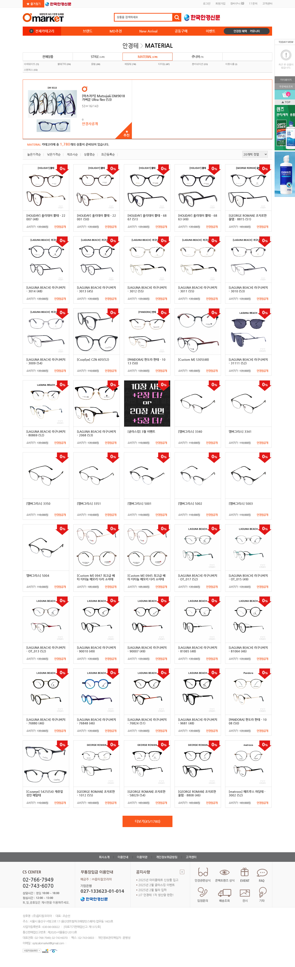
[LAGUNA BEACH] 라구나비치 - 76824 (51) (147, 721)
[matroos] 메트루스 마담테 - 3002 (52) (247, 793)
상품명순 (89, 154)
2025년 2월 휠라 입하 (152, 890)
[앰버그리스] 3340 (190, 431)
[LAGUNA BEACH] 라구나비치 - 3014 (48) (45, 289)
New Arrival (148, 31)
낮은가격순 (54, 154)
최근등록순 (108, 154)
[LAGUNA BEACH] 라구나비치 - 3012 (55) (147, 289)
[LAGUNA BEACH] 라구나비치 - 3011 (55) (197, 289)
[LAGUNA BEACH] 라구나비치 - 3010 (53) (248, 289)
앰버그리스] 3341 (240, 431)
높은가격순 (34, 154)
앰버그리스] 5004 (37, 575)
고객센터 (267, 3)
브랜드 (87, 31)
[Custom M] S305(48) (193, 359)
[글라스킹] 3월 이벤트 (141, 431)
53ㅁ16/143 (90, 106)
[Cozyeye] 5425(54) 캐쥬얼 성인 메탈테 (44, 793)
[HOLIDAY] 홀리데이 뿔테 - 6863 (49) (197, 217)
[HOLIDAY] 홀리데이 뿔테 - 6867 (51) (147, 217)
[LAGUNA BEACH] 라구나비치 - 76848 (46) (96, 721)
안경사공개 (90, 124)
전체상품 (47, 56)
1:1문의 (253, 3)
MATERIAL (147, 57)
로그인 (206, 3)
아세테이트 (31, 64)
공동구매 (181, 31)
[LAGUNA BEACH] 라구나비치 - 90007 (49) (147, 649)
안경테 (130, 45)
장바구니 (237, 3)
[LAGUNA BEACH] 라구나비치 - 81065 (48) (197, 649)
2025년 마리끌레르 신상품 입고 (158, 880)
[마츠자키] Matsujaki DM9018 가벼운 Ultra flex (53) (103, 97)
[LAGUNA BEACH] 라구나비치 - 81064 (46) (248, 649)
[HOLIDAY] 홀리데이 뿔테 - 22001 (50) (96, 217)
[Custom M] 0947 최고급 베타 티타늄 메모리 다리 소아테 (96, 577)
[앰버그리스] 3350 (38, 503)
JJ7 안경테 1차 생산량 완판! (156, 895)
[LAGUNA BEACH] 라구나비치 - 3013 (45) (96, 289)
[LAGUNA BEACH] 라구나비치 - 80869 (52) (45, 433)
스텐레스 (30, 69)
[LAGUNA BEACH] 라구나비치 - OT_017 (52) (197, 577)
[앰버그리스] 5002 (190, 503)
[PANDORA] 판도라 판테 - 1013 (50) (146, 361)
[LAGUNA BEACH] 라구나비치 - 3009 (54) (45, 361)
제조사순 (72, 154)
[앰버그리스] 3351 (89, 503)
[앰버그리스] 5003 (241, 503)
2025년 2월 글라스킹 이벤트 (156, 885)
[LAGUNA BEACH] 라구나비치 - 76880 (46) (45, 721)
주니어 (197, 57)
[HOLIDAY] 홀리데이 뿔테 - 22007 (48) (45, 217)
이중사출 (231, 64)
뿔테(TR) (64, 64)
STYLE (97, 57)
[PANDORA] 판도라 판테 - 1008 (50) (248, 721)
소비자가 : (46, 226)
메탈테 (130, 64)
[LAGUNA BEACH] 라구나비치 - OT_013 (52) (45, 649)
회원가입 (220, 3)
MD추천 (116, 31)
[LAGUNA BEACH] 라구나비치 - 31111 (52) (248, 361)
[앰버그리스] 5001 (140, 503)
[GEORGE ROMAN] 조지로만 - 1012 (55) (96, 793)
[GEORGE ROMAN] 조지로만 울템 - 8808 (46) (197, 793)
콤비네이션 (200, 64)
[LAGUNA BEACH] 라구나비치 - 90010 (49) (96, 649)
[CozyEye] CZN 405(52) (93, 359)
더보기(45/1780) (147, 821)
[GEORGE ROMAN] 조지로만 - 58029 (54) (146, 793)
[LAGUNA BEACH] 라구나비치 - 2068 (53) (96, 433)
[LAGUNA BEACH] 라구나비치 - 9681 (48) (197, 721)
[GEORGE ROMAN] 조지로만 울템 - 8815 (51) (248, 217)
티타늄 (164, 64)
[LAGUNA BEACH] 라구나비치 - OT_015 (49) (248, 577)
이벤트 (210, 31)
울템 (95, 64)
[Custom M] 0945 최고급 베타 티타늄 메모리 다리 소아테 (146, 577)
